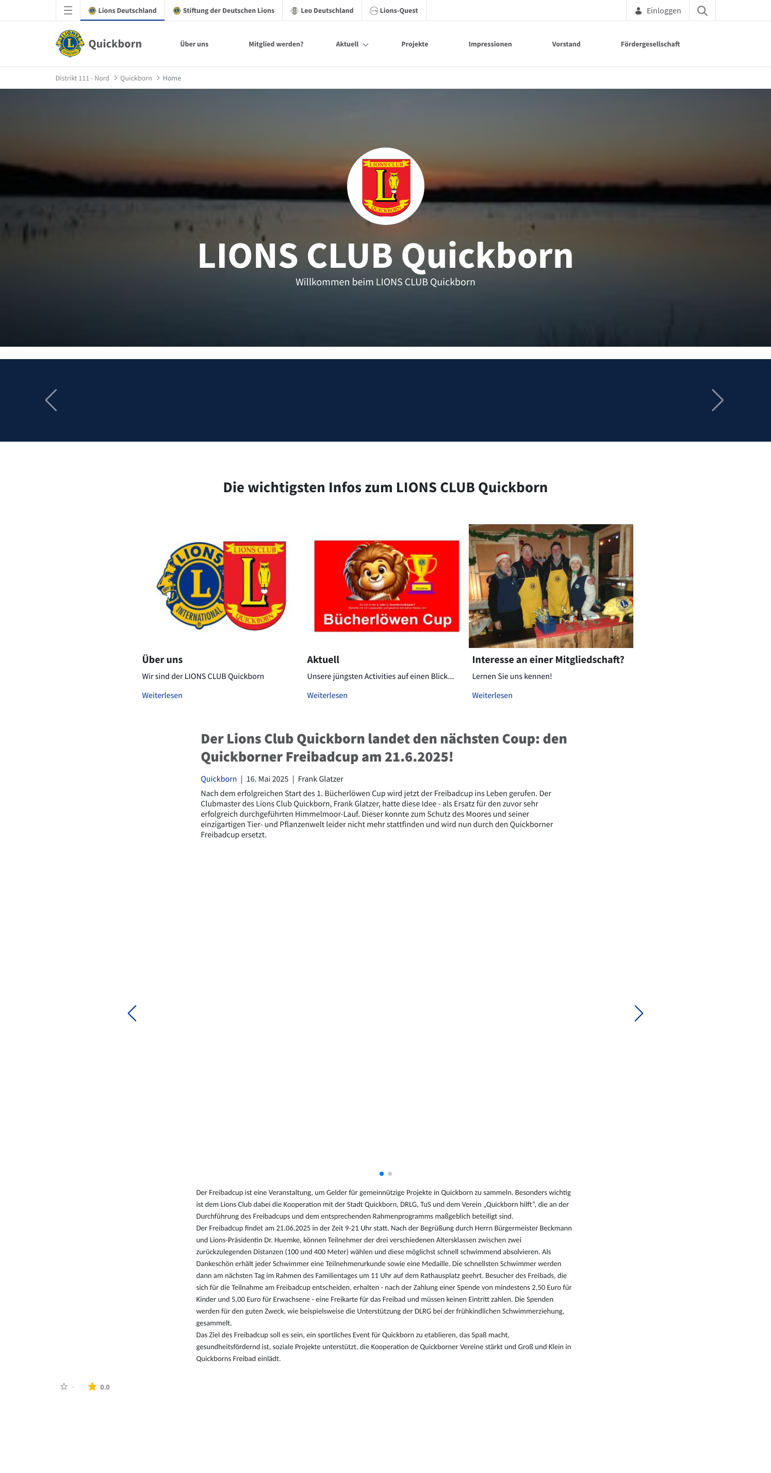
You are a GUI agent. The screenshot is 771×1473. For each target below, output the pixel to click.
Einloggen (657, 10)
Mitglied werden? (276, 43)
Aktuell (347, 43)
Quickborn (219, 779)
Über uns (194, 43)
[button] (719, 400)
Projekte (414, 43)
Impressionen (490, 43)
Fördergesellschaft (650, 43)
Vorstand (566, 43)
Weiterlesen (162, 695)
